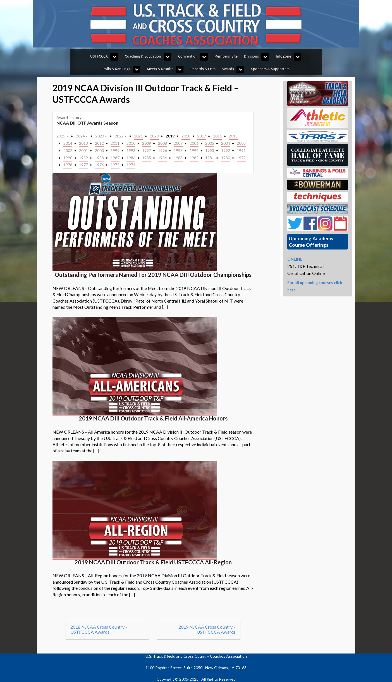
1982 (194, 157)
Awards (228, 68)
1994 (194, 150)
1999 (115, 150)
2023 (101, 135)
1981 (209, 157)
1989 (83, 157)
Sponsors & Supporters (270, 68)
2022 (121, 135)
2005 (209, 143)
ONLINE (294, 259)
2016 (217, 136)
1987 (115, 157)
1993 (209, 150)
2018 (185, 136)
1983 (178, 157)
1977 (83, 164)
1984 (162, 157)
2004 (225, 143)
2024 (82, 135)
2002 (67, 150)
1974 (130, 164)
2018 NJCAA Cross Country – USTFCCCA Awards (99, 629)
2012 (99, 143)
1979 (241, 157)
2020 (154, 136)
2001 (83, 150)
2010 (130, 143)
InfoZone (283, 56)
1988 (99, 157)
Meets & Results (160, 68)
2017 (201, 136)
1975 (115, 164)
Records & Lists (203, 68)
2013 (83, 143)
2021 (138, 136)
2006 (194, 143)
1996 (162, 150)
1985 (146, 157)
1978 (67, 164)
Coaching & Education (143, 56)
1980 (225, 157)
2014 (67, 143)
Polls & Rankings (116, 68)
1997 (146, 150)
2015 (233, 136)
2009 (146, 143)
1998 (130, 150)
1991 (241, 150)
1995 (178, 150)
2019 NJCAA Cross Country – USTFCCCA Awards (207, 629)
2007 (178, 143)
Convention (188, 56)
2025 (62, 135)
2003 (241, 143)
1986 (130, 157)
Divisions (251, 56)
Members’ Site (226, 56)
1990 (67, 157)
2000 (99, 150)
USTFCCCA (99, 56)
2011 (115, 143)
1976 (99, 164)
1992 (225, 150)
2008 (162, 143)
